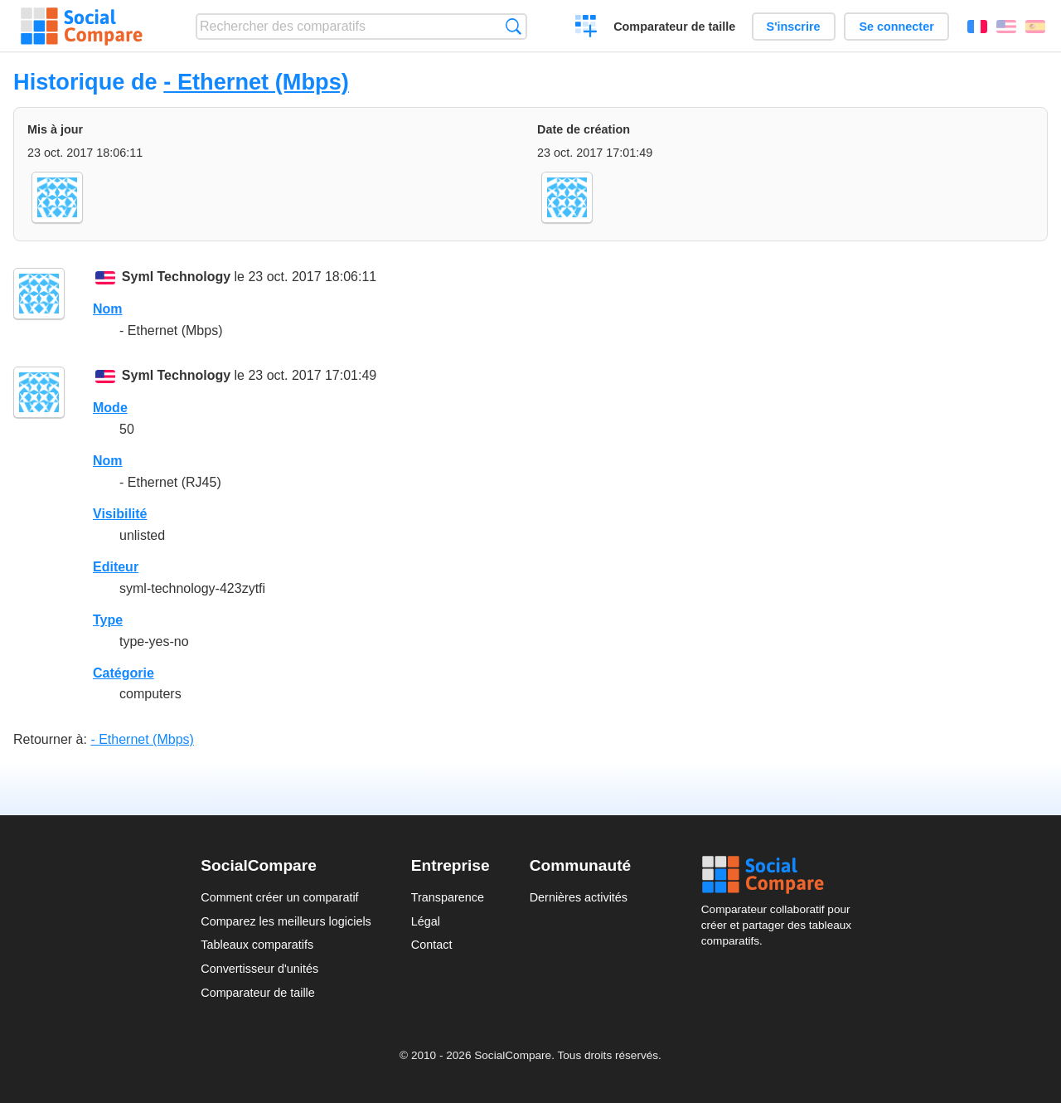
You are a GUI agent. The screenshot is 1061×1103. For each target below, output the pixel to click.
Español (1035, 26)
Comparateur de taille (674, 26)
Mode (110, 408)
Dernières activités (578, 897)
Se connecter (896, 26)
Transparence (447, 897)
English (1006, 26)
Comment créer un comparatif (279, 897)
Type (108, 620)
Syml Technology (176, 277)
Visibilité (120, 514)
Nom (108, 309)
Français (977, 26)
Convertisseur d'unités (259, 968)
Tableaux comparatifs (257, 944)
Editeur (115, 567)
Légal (425, 921)
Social (780, 875)
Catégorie (123, 673)
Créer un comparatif (586, 28)
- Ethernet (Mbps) (256, 82)
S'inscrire (794, 26)
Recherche (513, 26)
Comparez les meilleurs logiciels (286, 921)
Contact (432, 944)
